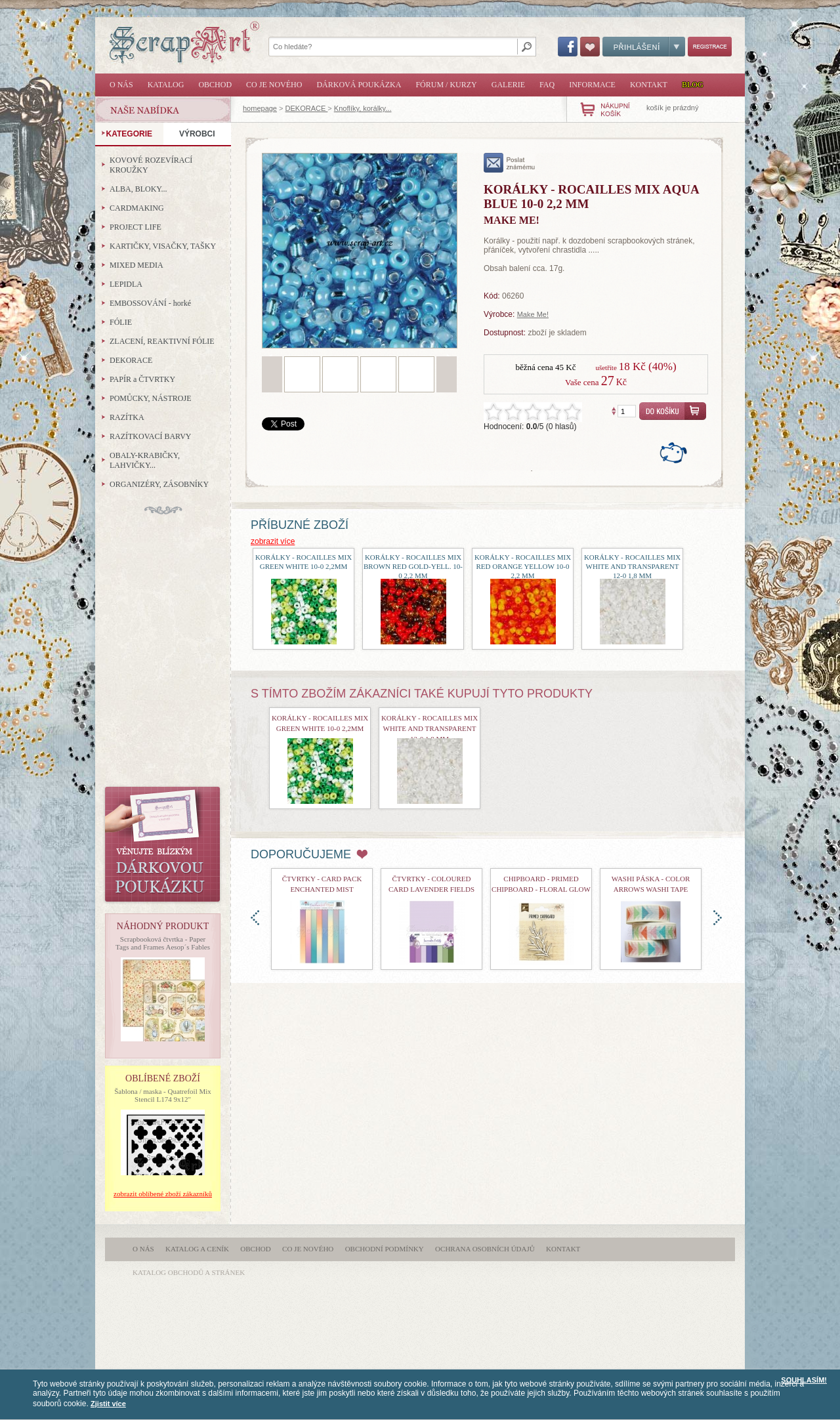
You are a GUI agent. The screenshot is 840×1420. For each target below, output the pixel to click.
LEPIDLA (126, 284)
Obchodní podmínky (384, 1249)
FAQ (547, 84)
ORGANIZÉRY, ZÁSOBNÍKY (159, 484)
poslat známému (510, 163)
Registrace (710, 46)
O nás (121, 84)
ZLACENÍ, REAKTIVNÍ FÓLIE (162, 341)
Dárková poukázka (358, 84)
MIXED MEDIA (136, 265)
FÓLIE (121, 322)
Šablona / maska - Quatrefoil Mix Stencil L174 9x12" (162, 1095)
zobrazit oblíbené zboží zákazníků (163, 1194)
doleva (255, 917)
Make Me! (533, 314)
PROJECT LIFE (135, 227)
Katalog (166, 84)
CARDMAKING (137, 208)
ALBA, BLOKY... (138, 189)
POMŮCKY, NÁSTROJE (150, 398)
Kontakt (648, 84)
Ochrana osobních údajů (485, 1249)
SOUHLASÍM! (804, 1380)
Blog (693, 84)
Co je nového (274, 84)
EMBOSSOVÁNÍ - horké (150, 303)
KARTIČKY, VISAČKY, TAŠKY (163, 246)
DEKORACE (306, 108)
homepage (260, 108)
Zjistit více (108, 1404)
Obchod (215, 84)
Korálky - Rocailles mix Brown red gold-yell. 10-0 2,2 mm (413, 566)
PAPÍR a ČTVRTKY (142, 379)
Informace (592, 84)
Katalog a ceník (197, 1249)
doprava (717, 917)
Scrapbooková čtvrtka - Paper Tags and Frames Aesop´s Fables (163, 943)
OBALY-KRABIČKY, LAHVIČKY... (145, 460)
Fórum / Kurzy (445, 84)
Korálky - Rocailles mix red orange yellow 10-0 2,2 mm (522, 566)
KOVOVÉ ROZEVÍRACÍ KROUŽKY (151, 165)
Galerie (508, 84)
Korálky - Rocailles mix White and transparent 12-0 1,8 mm (632, 566)
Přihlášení (643, 46)
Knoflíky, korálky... (363, 108)
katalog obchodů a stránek (189, 1272)
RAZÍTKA (127, 417)
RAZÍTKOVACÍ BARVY (151, 436)
